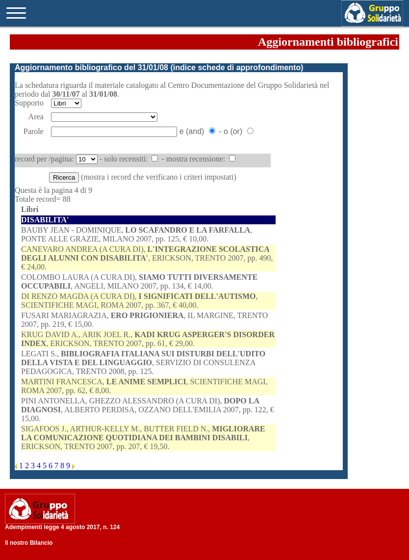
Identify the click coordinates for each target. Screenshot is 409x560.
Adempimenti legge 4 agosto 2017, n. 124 (62, 527)
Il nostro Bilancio (28, 542)
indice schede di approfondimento (237, 67)
